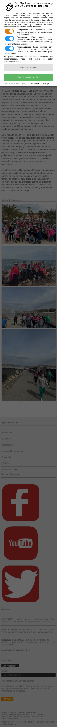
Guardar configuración (28, 77)
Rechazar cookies (28, 67)
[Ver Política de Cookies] (15, 83)
